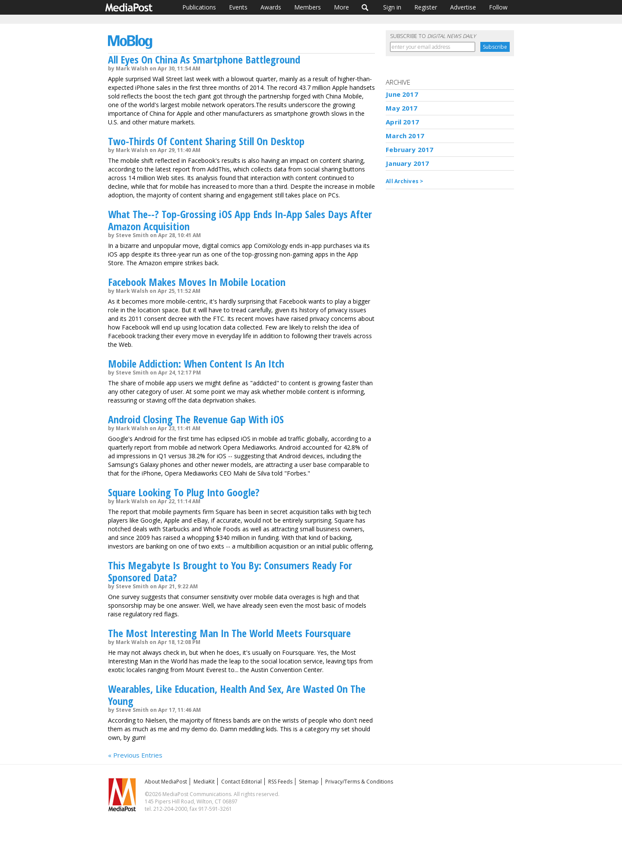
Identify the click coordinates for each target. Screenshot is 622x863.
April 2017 (402, 121)
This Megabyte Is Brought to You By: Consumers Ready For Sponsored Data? (230, 571)
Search (365, 7)
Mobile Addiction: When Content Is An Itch (196, 363)
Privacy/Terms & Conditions (359, 781)
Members (307, 7)
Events (238, 7)
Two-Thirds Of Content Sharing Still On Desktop (206, 141)
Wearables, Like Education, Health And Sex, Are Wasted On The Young (236, 695)
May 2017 (401, 108)
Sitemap (309, 781)
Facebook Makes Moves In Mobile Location (197, 282)
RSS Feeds (280, 781)
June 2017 (402, 94)
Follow (498, 7)
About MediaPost (166, 781)
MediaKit (204, 781)
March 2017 (405, 135)
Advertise (463, 7)
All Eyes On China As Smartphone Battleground (204, 59)
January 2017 (407, 163)
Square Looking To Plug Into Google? (184, 492)
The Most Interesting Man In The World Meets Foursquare (229, 633)
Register (425, 7)
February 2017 (409, 149)
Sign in (392, 7)
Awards (270, 7)
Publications (199, 7)
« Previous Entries (135, 755)
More (341, 7)
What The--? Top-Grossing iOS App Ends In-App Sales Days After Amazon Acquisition (240, 220)
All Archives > (404, 181)
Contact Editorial (241, 781)
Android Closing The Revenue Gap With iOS (196, 419)
